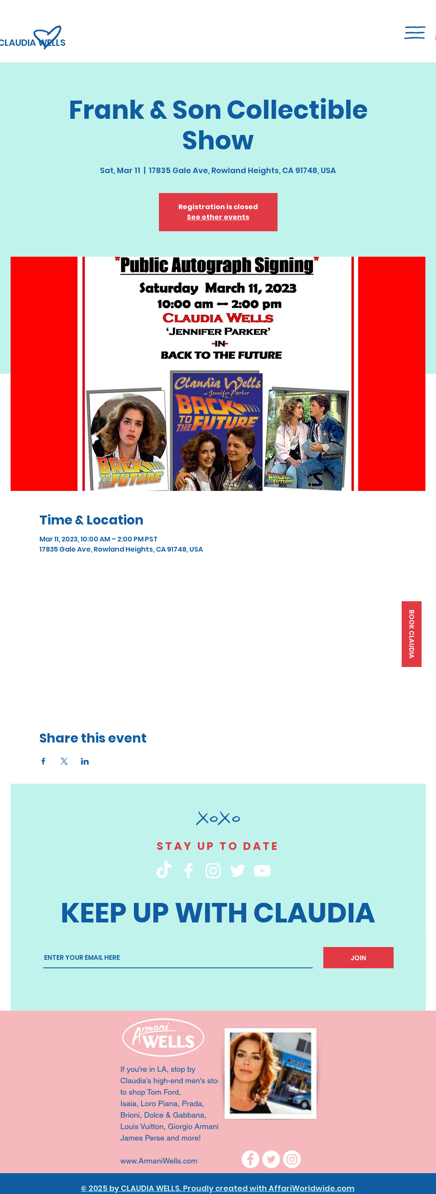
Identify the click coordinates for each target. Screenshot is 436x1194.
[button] (414, 32)
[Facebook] (250, 1159)
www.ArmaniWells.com (160, 1160)
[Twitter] (271, 1159)
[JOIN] (358, 957)
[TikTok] (164, 870)
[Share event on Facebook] (43, 761)
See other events (218, 217)
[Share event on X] (64, 761)
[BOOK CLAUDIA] (412, 634)
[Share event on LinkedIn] (85, 761)
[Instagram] (292, 1159)
